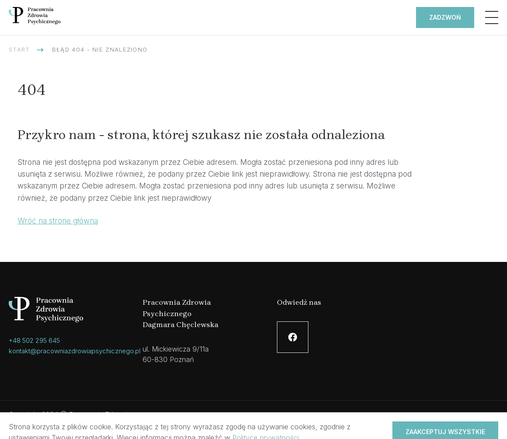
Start (19, 49)
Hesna (488, 419)
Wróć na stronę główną (57, 220)
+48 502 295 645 (34, 340)
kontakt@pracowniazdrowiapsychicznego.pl (74, 351)
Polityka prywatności (253, 419)
